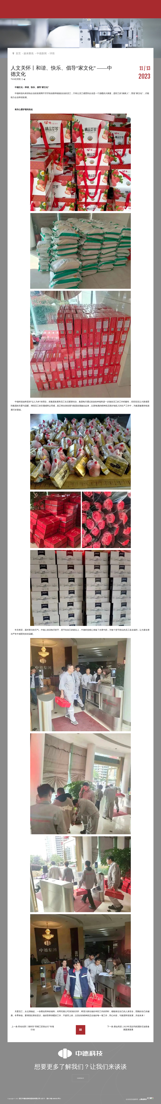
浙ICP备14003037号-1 (54, 1098)
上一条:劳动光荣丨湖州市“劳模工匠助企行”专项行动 (32, 1028)
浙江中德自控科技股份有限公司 (29, 1098)
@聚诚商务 (143, 1099)
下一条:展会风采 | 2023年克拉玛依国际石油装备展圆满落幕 (128, 1028)
